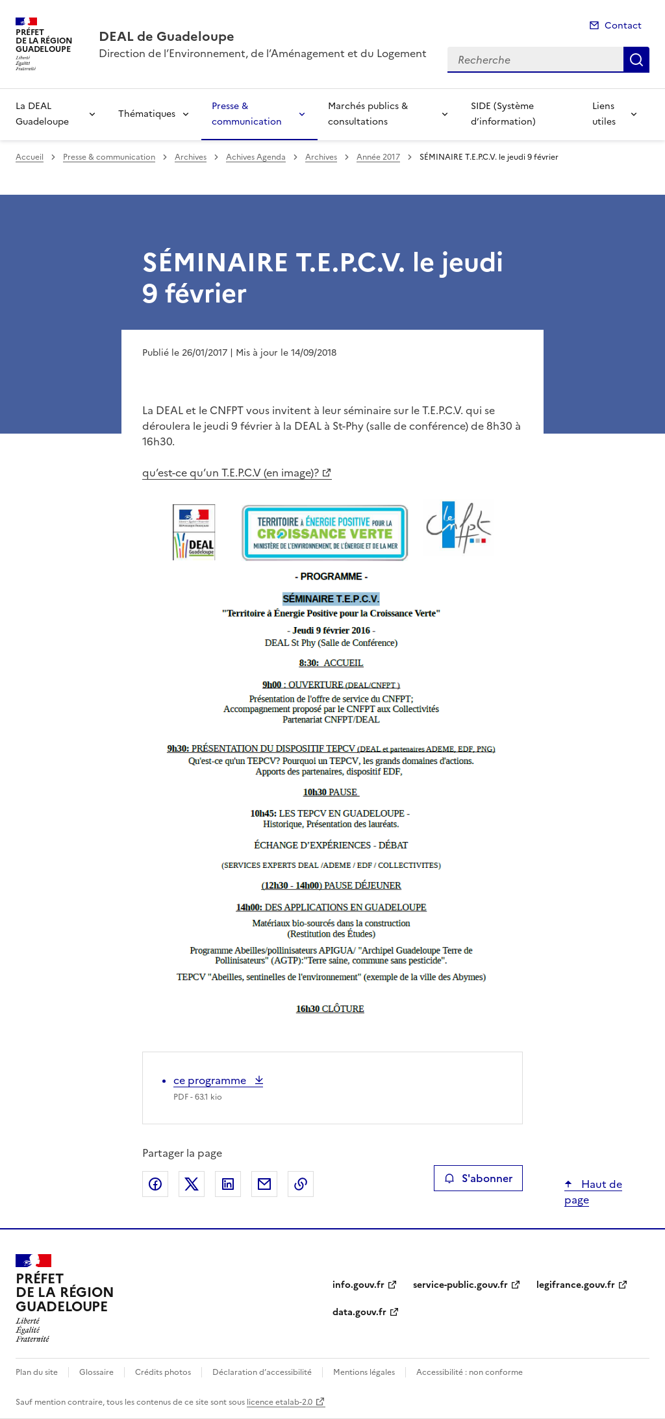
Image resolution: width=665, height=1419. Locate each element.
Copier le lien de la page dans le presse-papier (301, 1184)
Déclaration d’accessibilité (262, 1372)
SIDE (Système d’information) (503, 114)
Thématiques (146, 114)
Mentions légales (364, 1372)
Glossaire (96, 1372)
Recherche (636, 60)
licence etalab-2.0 (279, 1402)
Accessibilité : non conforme (469, 1372)
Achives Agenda (256, 157)
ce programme (211, 1080)
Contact (623, 25)
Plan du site (37, 1372)
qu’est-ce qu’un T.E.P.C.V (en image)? (230, 472)
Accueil (30, 157)
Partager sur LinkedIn (228, 1184)
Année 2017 (378, 157)
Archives (191, 157)
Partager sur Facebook (155, 1184)
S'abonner (478, 1178)
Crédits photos (163, 1372)
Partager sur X (192, 1184)
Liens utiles (604, 114)
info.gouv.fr (358, 1285)
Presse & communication (247, 114)
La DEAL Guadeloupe (42, 114)
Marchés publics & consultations (368, 114)
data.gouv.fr (359, 1312)
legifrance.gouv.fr (575, 1285)
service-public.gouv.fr (460, 1285)
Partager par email (264, 1184)
